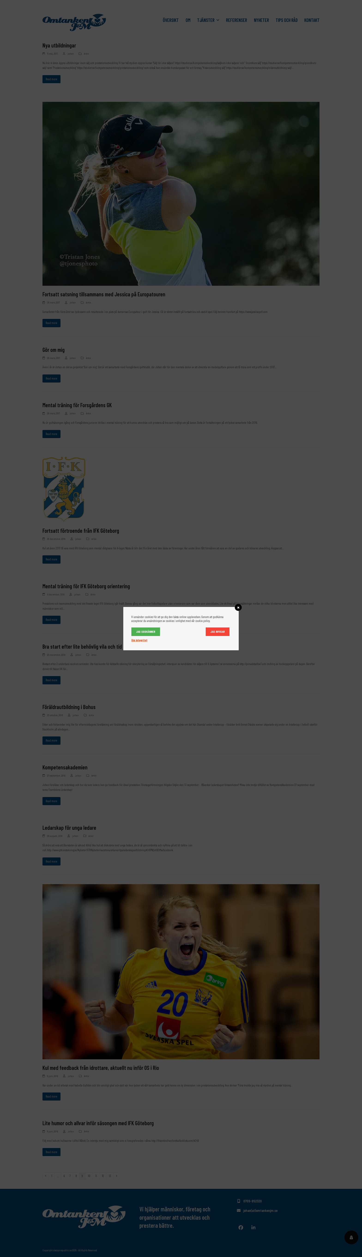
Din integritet (139, 640)
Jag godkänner (145, 631)
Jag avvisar (217, 631)
